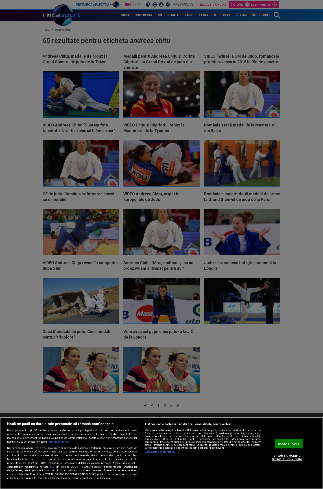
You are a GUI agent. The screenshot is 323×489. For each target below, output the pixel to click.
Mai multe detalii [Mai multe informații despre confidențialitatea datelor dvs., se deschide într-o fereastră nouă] (59, 441)
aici (51, 466)
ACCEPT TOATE (288, 443)
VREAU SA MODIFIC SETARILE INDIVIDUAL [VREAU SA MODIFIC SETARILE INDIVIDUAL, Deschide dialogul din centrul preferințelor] (287, 457)
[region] (161, 453)
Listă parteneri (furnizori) (159, 451)
